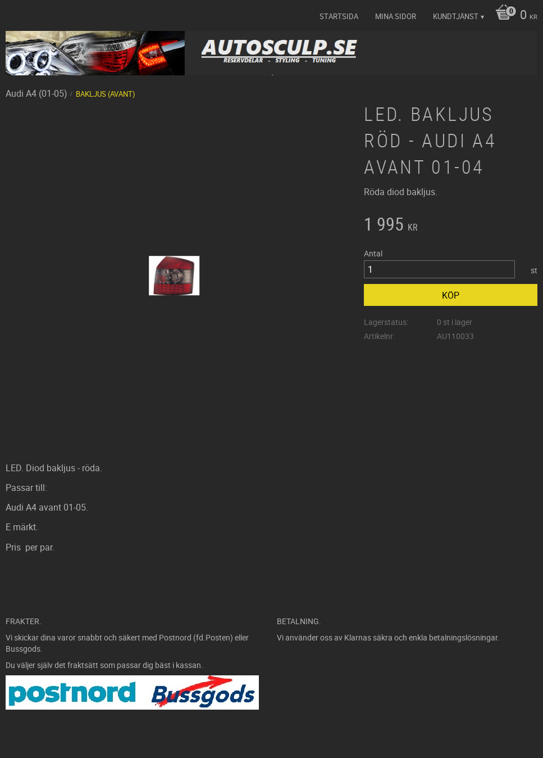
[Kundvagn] (513, 15)
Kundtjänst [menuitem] (455, 16)
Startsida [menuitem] (339, 16)
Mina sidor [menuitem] (395, 16)
